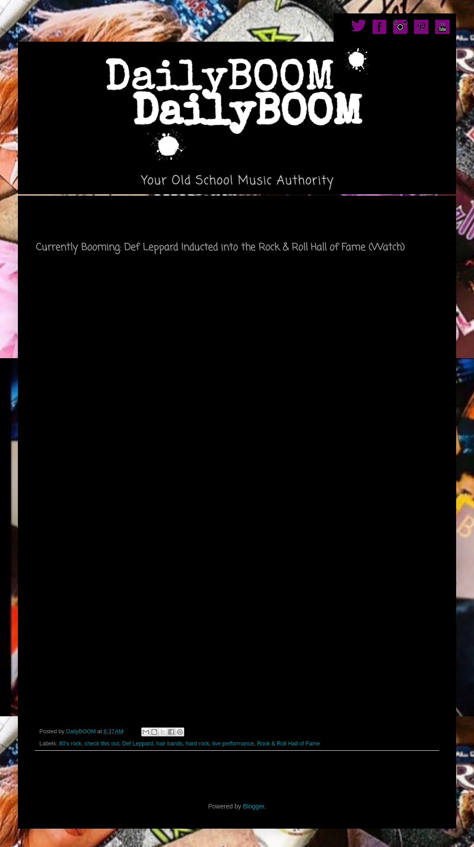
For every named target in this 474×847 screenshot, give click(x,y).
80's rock (70, 743)
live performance (233, 743)
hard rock (197, 743)
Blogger (253, 806)
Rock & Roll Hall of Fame (288, 743)
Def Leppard (137, 743)
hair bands (169, 743)
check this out (102, 743)
